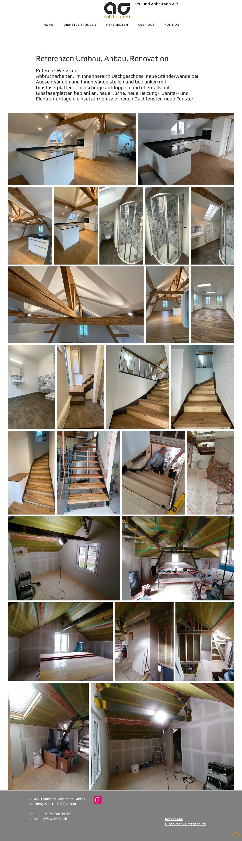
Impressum (174, 819)
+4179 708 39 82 (56, 814)
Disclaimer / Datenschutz (185, 824)
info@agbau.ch (55, 819)
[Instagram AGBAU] (98, 800)
